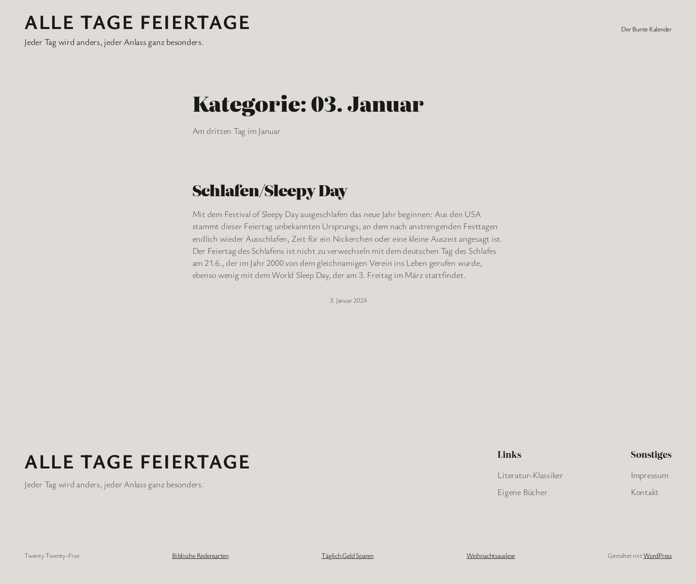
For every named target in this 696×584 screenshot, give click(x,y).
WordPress (657, 555)
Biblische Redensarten (200, 555)
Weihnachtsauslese (490, 555)
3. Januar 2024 (348, 300)
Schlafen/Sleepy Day (270, 189)
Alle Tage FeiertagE (137, 21)
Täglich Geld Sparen (347, 555)
